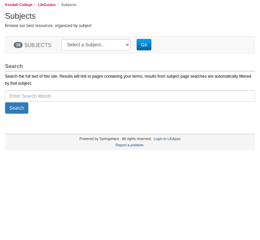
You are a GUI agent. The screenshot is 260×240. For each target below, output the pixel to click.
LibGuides (47, 5)
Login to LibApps (167, 139)
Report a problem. (130, 145)
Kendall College (19, 5)
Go (144, 44)
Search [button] (16, 108)
